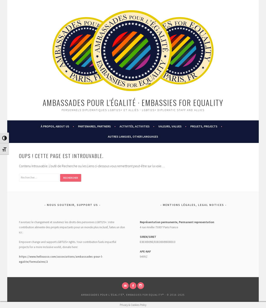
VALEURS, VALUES (170, 126)
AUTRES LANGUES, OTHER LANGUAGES (133, 136)
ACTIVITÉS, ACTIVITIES (135, 126)
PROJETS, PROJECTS (203, 126)
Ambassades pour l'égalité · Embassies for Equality (133, 102)
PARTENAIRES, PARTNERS (94, 126)
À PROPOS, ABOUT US (55, 126)
